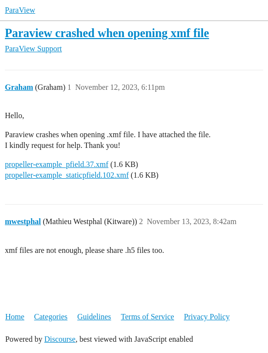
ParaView (20, 10)
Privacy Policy (207, 316)
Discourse (60, 339)
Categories (50, 316)
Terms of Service (147, 316)
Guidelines (94, 316)
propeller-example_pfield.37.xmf (56, 164)
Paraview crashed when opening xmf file (107, 33)
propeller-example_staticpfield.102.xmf (67, 175)
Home (14, 316)
